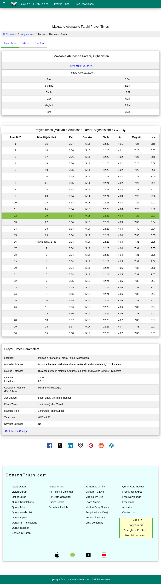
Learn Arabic (92, 501)
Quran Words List (22, 512)
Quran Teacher (20, 527)
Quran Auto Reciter (133, 486)
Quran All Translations (24, 522)
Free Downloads (84, 3)
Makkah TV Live (94, 491)
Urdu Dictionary (94, 522)
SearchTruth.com (29, 4)
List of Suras (19, 496)
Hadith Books (56, 501)
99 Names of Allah (95, 486)
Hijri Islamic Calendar (61, 491)
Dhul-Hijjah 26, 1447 (81, 65)
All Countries (9, 34)
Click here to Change (16, 431)
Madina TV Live (94, 496)
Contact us (128, 512)
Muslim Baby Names (97, 507)
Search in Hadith (58, 507)
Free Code (128, 501)
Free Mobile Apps (132, 491)
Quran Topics (19, 517)
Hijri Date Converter (60, 496)
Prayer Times (61, 3)
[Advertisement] (80, 16)
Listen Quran (19, 491)
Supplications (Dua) (96, 512)
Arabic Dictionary (95, 517)
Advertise (127, 507)
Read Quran (19, 486)
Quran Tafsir (19, 507)
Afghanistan (27, 34)
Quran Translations (23, 501)
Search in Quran (21, 532)
